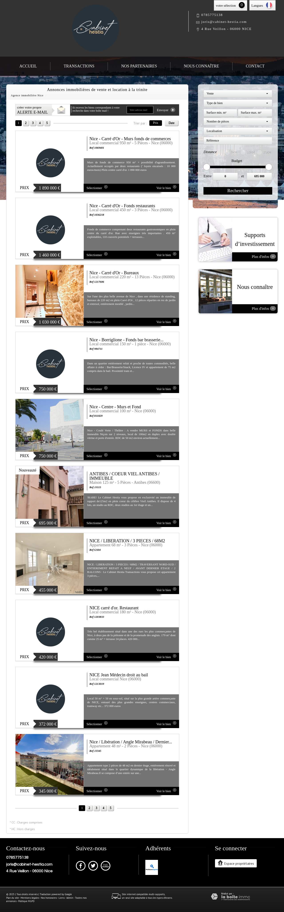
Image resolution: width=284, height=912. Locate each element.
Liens (62, 897)
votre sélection (226, 5)
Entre (207, 176)
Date (171, 122)
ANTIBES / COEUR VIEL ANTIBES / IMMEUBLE (124, 476)
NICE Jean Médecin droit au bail (118, 674)
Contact (255, 66)
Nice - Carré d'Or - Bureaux (114, 272)
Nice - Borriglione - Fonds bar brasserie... (126, 339)
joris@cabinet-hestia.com (224, 22)
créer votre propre (32, 109)
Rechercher (237, 190)
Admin (69, 897)
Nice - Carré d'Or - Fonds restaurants (122, 205)
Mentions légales (30, 897)
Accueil (28, 66)
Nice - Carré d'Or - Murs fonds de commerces (130, 138)
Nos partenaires (139, 66)
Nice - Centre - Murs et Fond (115, 406)
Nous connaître (201, 66)
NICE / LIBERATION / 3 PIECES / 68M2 (127, 540)
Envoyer (166, 110)
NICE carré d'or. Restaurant (113, 607)
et (242, 176)
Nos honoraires (49, 897)
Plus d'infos (264, 256)
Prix (155, 122)
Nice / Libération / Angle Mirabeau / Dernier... (130, 741)
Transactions (79, 66)
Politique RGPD (26, 901)
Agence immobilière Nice (27, 95)
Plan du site (12, 897)
